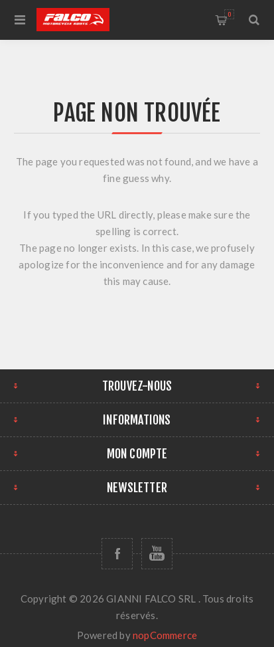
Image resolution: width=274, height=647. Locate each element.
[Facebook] (117, 553)
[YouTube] (156, 553)
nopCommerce (165, 635)
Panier (229, 14)
